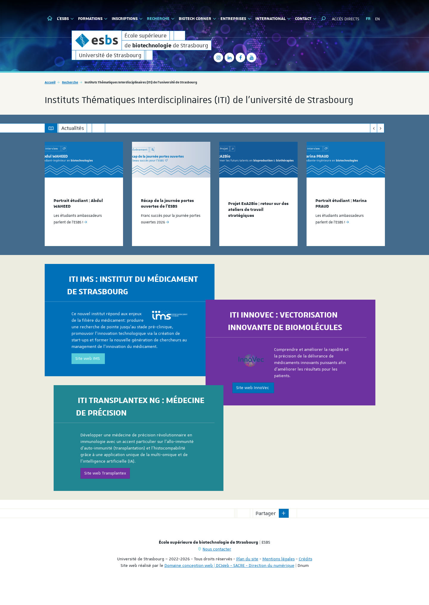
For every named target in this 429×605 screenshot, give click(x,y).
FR (368, 18)
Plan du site (247, 573)
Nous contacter (217, 564)
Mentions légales (278, 573)
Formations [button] (93, 18)
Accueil (50, 97)
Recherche (70, 97)
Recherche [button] (161, 18)
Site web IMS (88, 376)
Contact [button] (305, 18)
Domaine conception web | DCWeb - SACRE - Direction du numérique (229, 580)
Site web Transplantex (105, 491)
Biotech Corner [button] (197, 18)
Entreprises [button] (235, 18)
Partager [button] (266, 528)
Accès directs (345, 18)
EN (377, 18)
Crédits (305, 573)
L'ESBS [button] (65, 18)
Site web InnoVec (253, 405)
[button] (323, 18)
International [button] (273, 18)
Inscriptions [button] (127, 18)
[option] (84, 209)
